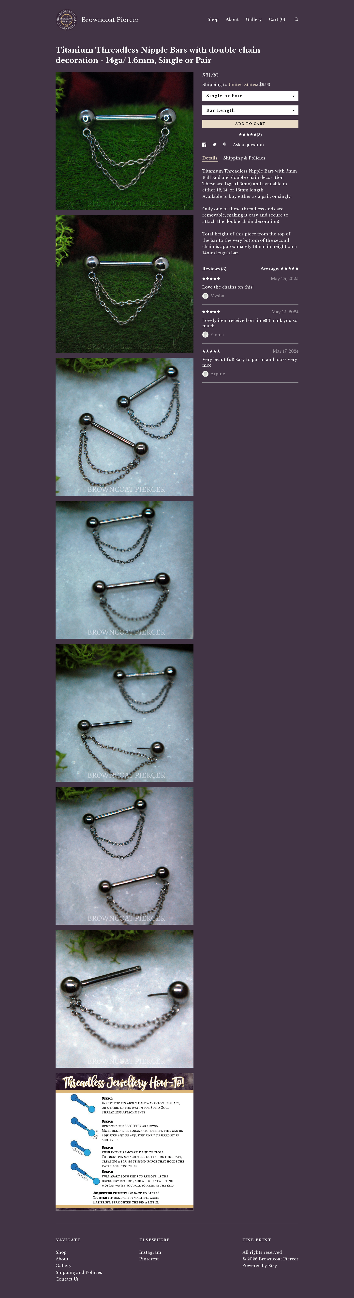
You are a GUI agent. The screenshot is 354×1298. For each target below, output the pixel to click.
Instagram (150, 1252)
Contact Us (67, 1279)
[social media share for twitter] (215, 144)
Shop (213, 19)
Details (210, 158)
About (232, 19)
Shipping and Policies (79, 1272)
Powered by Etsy (259, 1265)
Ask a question (248, 144)
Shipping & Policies (244, 158)
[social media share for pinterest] (225, 144)
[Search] (296, 20)
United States (243, 84)
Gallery (254, 19)
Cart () (277, 19)
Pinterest (149, 1258)
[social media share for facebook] (204, 144)
